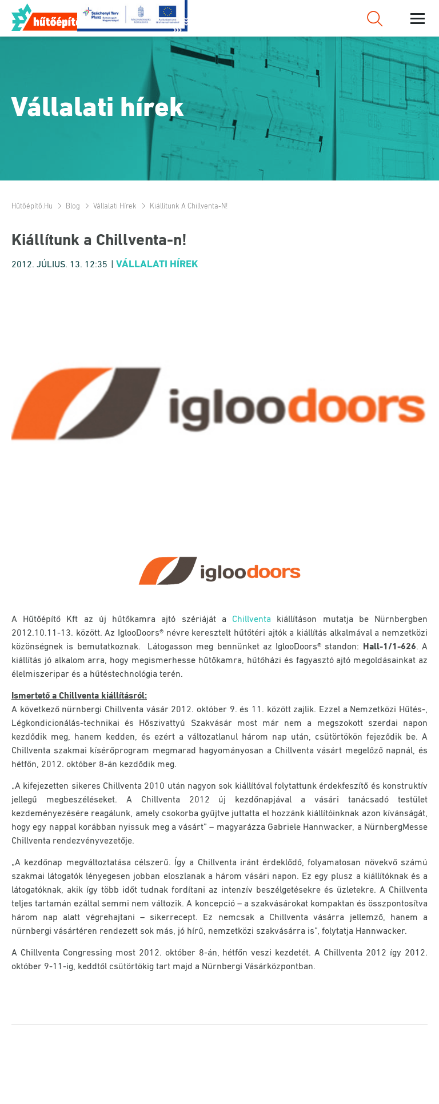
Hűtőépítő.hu (53, 17)
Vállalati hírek (115, 206)
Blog (73, 206)
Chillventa (251, 619)
